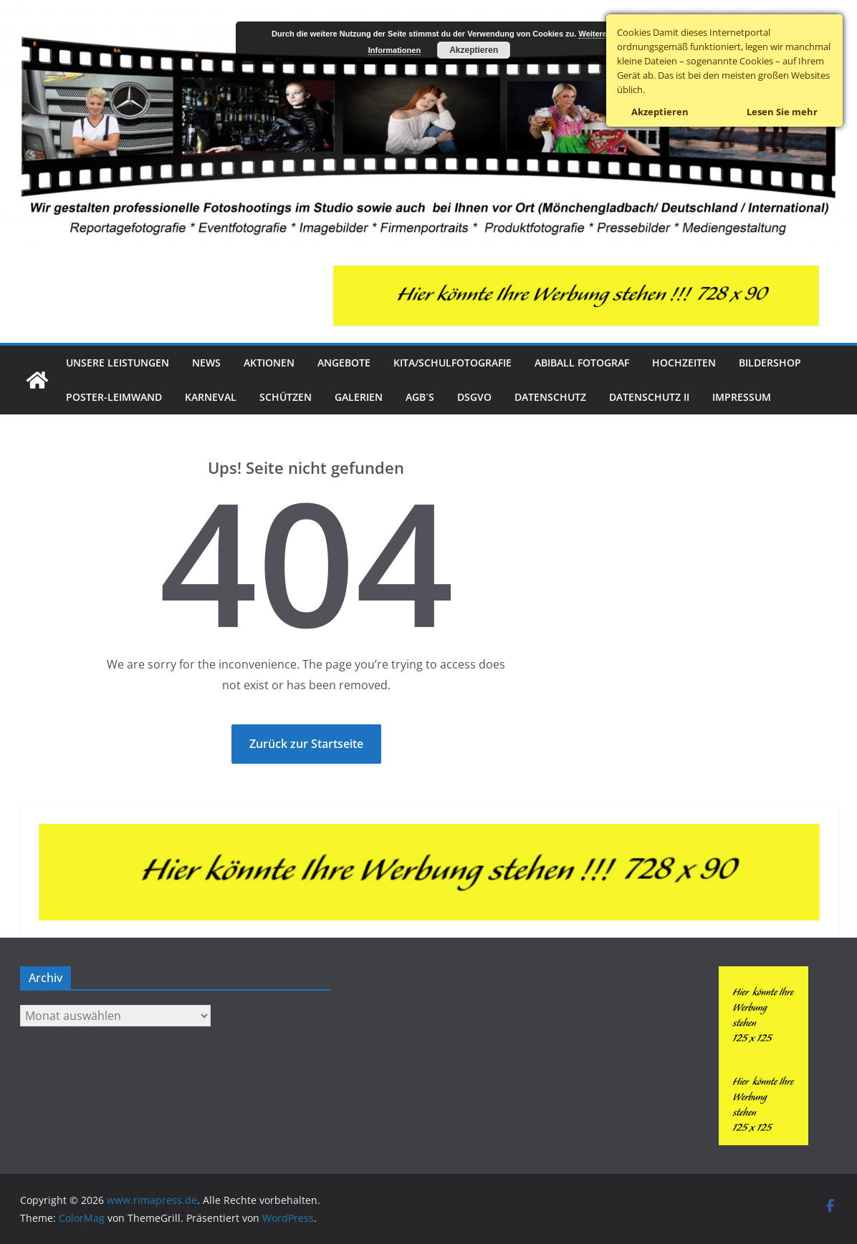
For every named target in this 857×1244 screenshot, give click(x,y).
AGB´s (420, 397)
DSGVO (474, 397)
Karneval (210, 397)
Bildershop (770, 362)
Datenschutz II (649, 397)
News (206, 362)
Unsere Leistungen (117, 362)
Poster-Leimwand (114, 397)
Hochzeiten (684, 362)
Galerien (359, 397)
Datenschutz (550, 397)
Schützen (285, 397)
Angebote (343, 362)
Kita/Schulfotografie (452, 362)
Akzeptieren (473, 50)
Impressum (741, 397)
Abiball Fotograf (582, 362)
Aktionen (269, 362)
